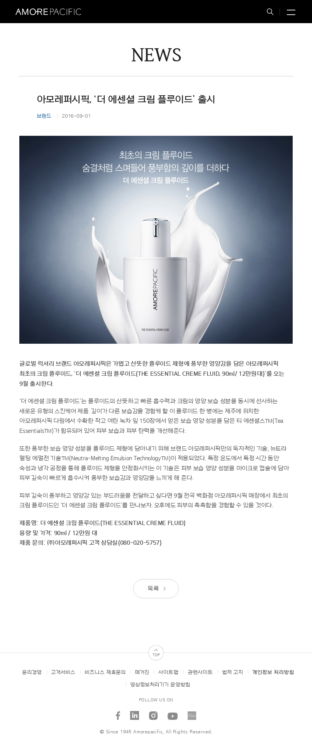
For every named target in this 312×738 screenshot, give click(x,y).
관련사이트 (200, 672)
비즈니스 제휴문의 (105, 672)
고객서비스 (63, 672)
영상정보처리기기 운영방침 (160, 684)
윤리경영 (32, 672)
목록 (157, 589)
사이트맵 (168, 672)
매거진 (142, 672)
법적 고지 (232, 672)
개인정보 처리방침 (273, 672)
